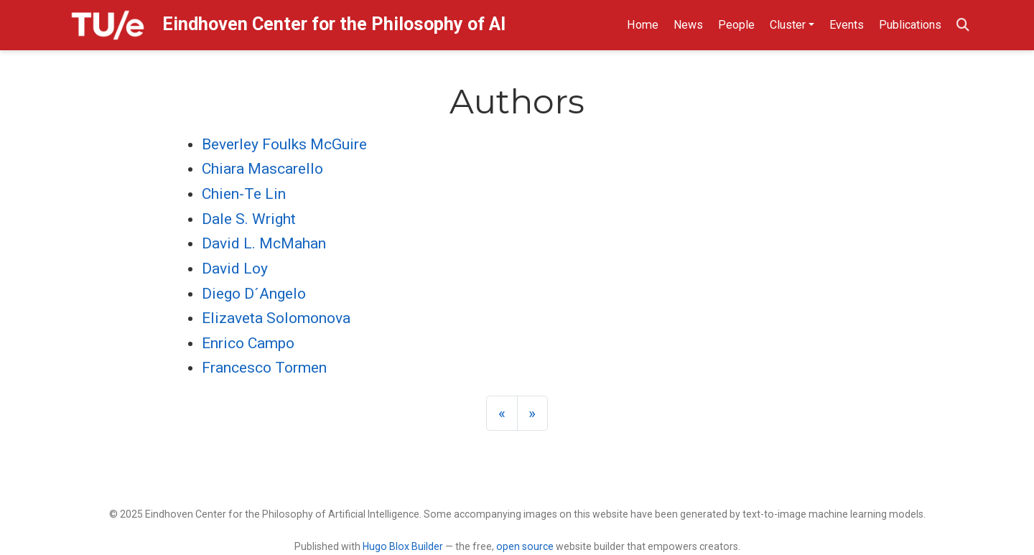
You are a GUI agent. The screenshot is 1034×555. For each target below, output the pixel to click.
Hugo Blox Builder (403, 546)
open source (525, 546)
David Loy (235, 268)
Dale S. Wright (249, 219)
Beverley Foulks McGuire (284, 144)
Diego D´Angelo (254, 293)
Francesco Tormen (264, 367)
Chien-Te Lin (244, 193)
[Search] (962, 25)
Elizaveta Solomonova (276, 318)
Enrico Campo (248, 343)
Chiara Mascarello (262, 168)
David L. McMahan (264, 243)
